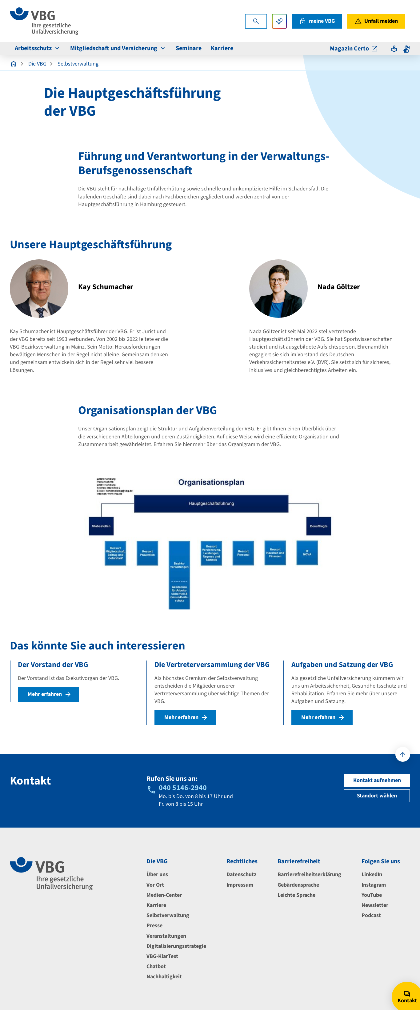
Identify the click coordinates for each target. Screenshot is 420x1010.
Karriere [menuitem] (222, 48)
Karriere (156, 905)
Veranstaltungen (166, 936)
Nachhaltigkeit (164, 976)
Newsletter (375, 905)
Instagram (374, 885)
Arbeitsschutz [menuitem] (38, 48)
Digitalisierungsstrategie (176, 946)
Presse (154, 925)
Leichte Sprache (296, 895)
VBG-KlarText (162, 956)
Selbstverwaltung (78, 64)
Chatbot (156, 966)
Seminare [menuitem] (189, 48)
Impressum (239, 885)
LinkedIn (372, 874)
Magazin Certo (354, 48)
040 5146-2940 (183, 787)
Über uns (157, 874)
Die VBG (37, 64)
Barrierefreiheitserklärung (309, 874)
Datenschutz (241, 874)
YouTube (372, 895)
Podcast (371, 915)
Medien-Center (164, 895)
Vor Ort (155, 885)
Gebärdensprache (298, 885)
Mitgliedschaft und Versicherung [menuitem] (118, 48)
